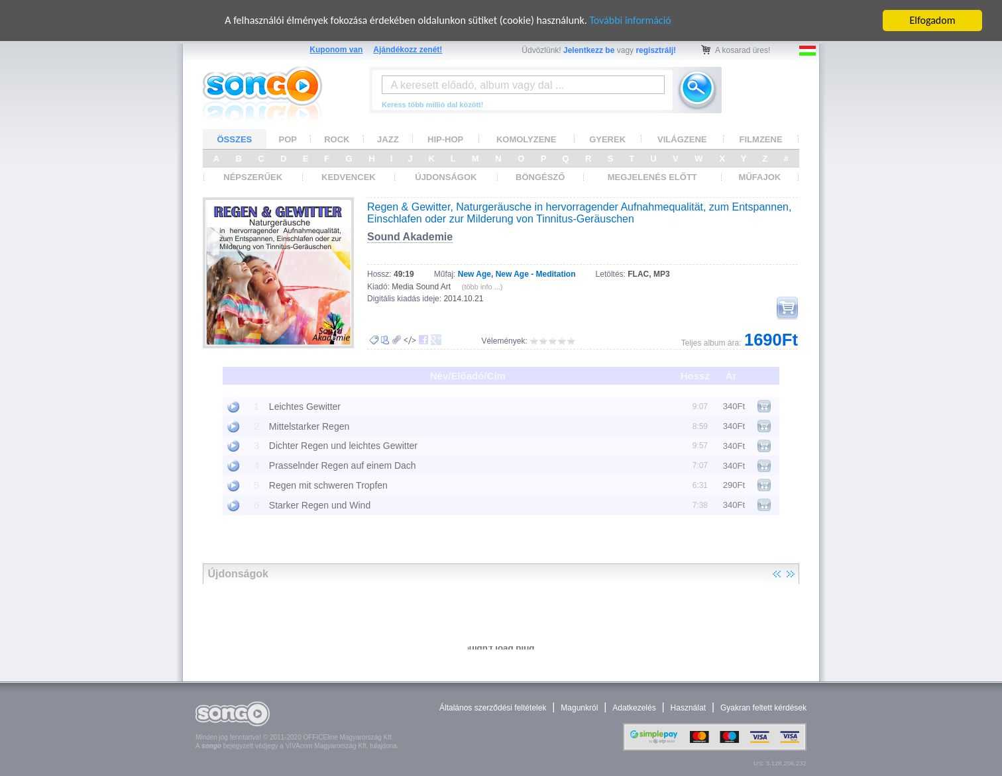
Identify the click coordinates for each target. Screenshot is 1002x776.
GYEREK (607, 139)
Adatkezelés (633, 707)
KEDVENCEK (348, 177)
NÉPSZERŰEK (252, 177)
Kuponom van (335, 49)
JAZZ (388, 139)
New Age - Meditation (536, 274)
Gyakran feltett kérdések (763, 707)
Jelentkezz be (588, 50)
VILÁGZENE (681, 139)
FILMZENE (761, 139)
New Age (474, 274)
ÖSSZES (234, 139)
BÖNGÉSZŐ (540, 177)
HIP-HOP (445, 139)
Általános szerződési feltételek (492, 707)
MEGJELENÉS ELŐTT (652, 177)
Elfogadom (933, 20)
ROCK (336, 139)
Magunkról (579, 707)
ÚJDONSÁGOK (445, 177)
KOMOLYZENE (526, 139)
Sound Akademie (410, 236)
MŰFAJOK (760, 177)
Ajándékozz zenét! (407, 49)
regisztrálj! (656, 50)
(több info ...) (482, 287)
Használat (688, 707)
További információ (630, 20)
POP (288, 139)
